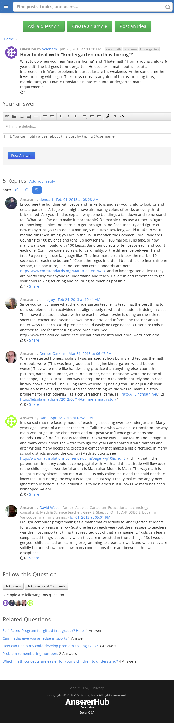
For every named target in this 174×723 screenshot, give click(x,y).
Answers (13, 586)
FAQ (86, 688)
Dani (43, 417)
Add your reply (42, 181)
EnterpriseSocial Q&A (87, 706)
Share (34, 286)
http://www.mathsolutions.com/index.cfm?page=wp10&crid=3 (73, 458)
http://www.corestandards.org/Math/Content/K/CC (63, 270)
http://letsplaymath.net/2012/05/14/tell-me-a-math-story (68, 399)
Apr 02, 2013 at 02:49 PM (71, 417)
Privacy (98, 688)
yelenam (49, 49)
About (75, 688)
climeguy (47, 299)
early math (113, 49)
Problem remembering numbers (30, 653)
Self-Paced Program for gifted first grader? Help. (44, 630)
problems (130, 49)
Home (9, 39)
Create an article (89, 26)
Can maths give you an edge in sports (35, 638)
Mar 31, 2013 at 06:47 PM (90, 353)
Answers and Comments (46, 586)
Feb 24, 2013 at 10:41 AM (79, 299)
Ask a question (43, 26)
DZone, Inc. (87, 695)
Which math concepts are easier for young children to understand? (60, 661)
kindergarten (149, 49)
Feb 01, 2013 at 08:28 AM (77, 199)
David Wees (49, 507)
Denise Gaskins (52, 353)
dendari (46, 199)
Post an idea (133, 26)
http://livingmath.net (139, 394)
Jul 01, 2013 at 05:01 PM (90, 517)
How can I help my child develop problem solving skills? (50, 645)
